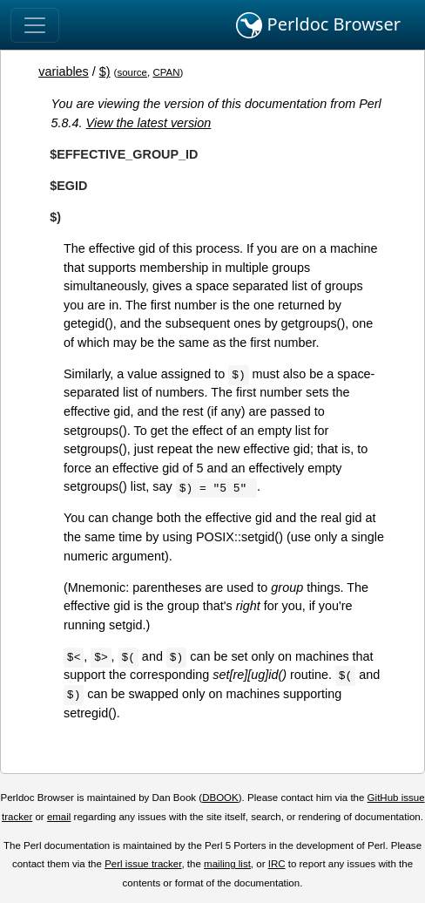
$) (105, 71)
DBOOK (220, 797)
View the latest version (149, 123)
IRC (277, 864)
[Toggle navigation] (34, 25)
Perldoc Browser (318, 25)
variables (63, 71)
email (59, 816)
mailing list (227, 864)
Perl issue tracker (143, 864)
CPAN (165, 72)
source (132, 72)
